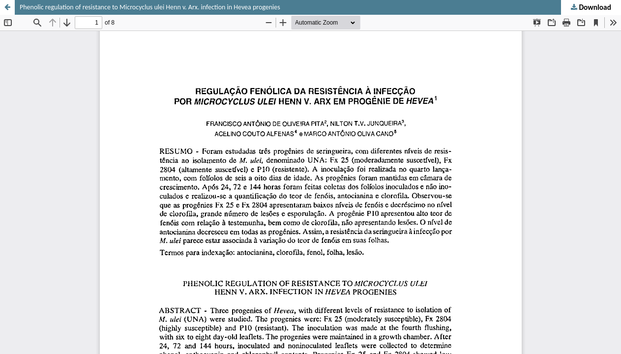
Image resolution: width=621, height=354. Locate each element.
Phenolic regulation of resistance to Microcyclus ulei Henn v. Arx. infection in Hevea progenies (150, 7)
